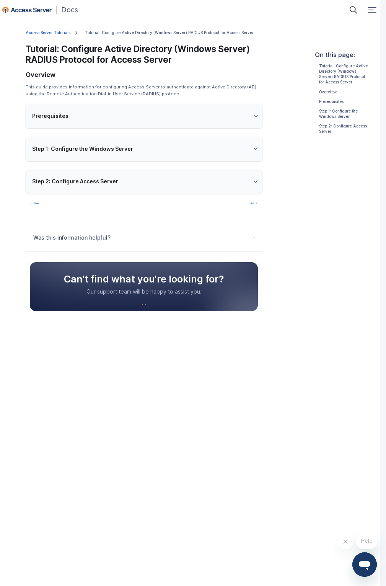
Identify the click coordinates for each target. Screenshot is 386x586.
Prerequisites (331, 102)
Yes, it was (216, 243)
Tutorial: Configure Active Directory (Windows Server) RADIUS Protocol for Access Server (343, 74)
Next (244, 205)
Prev (43, 205)
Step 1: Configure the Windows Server (338, 114)
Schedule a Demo (167, 317)
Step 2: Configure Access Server (343, 129)
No (245, 243)
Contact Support (119, 317)
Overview (328, 92)
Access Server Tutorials (48, 33)
